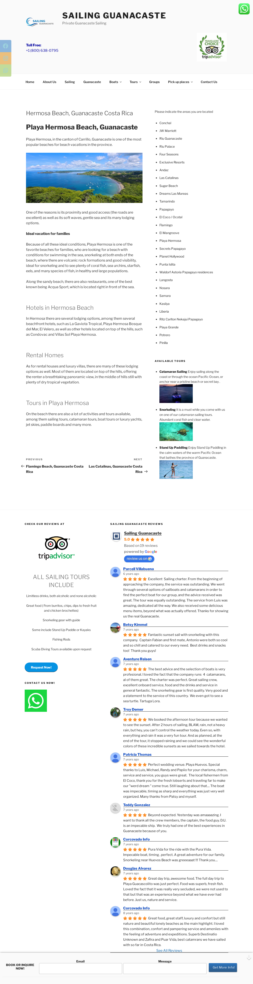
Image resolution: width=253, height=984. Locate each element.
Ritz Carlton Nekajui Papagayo (181, 319)
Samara (165, 296)
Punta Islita (167, 264)
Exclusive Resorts (172, 162)
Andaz (164, 170)
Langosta (166, 280)
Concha (165, 123)
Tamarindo (167, 201)
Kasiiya (164, 304)
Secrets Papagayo (172, 248)
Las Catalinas (169, 178)
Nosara (164, 288)
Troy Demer (133, 709)
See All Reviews (169, 950)
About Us (49, 82)
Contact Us (209, 82)
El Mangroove (169, 233)
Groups (154, 82)
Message (165, 967)
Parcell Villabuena (138, 569)
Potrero (164, 335)
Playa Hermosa (170, 240)
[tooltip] (8, 48)
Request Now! (41, 667)
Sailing (70, 82)
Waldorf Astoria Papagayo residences (186, 272)
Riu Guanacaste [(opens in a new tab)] (170, 138)
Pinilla (163, 343)
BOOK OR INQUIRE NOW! (20, 966)
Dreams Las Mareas (173, 193)
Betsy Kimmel (135, 625)
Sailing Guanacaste (114, 15)
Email (80, 967)
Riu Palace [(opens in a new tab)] (167, 146)
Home (30, 82)
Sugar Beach (168, 186)
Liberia (164, 311)
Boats (115, 82)
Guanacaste (92, 82)
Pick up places (180, 82)
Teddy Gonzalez (136, 805)
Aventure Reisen (137, 659)
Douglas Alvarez (137, 868)
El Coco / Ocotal (170, 217)
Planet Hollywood (171, 256)
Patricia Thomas (137, 754)
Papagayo (166, 209)
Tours (136, 82)
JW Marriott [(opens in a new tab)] (167, 131)
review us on (139, 558)
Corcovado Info (136, 839)
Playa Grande (169, 327)
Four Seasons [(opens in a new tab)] (169, 154)
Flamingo (166, 225)
